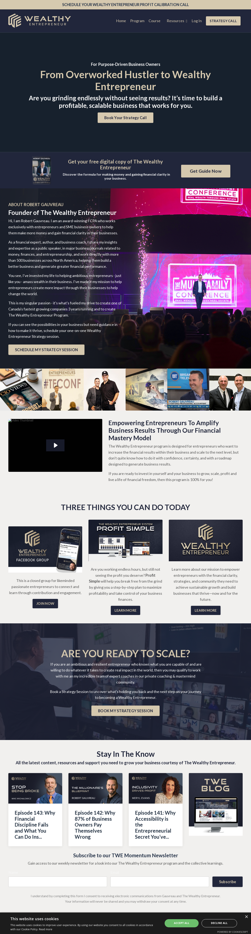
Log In (197, 20)
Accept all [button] (181, 923)
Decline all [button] (219, 923)
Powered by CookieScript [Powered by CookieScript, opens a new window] (232, 931)
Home (121, 20)
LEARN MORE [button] (126, 610)
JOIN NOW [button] (45, 603)
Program (137, 20)
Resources (177, 20)
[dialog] (125, 923)
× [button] (246, 917)
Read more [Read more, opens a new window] (45, 929)
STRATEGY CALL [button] (223, 21)
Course (154, 20)
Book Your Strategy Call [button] (125, 117)
